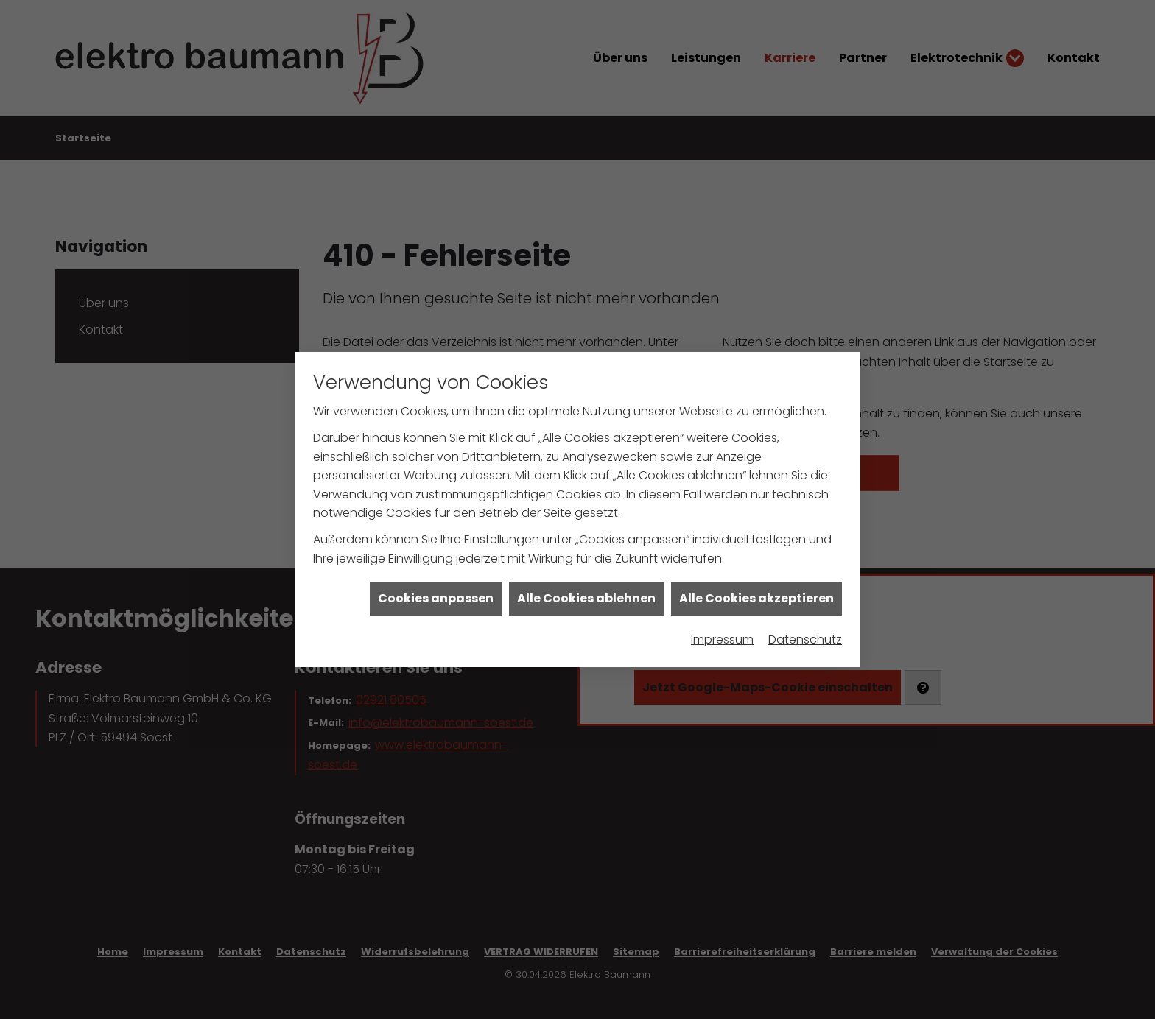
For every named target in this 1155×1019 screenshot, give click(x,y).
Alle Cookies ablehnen (586, 585)
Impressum (722, 625)
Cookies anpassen (436, 585)
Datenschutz (805, 625)
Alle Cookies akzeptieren (756, 585)
